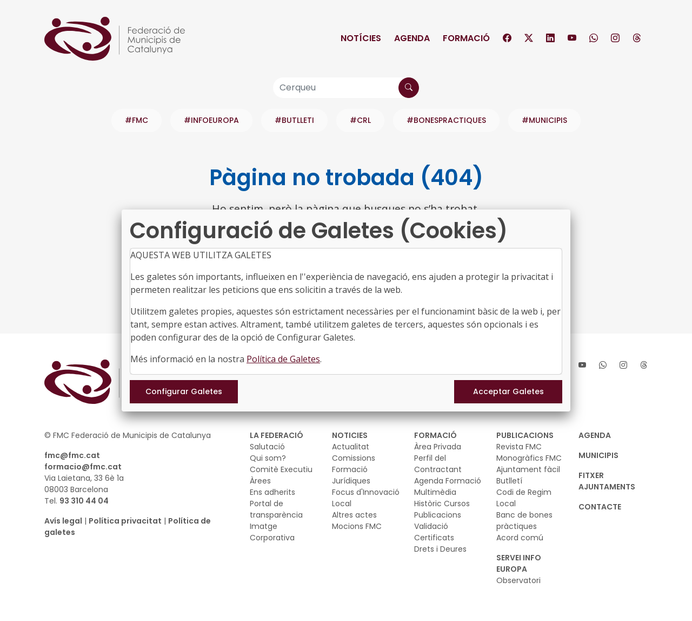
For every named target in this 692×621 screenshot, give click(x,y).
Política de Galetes (283, 359)
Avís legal (63, 520)
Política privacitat (125, 520)
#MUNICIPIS (544, 120)
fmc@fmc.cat (72, 455)
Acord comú (519, 537)
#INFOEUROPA (211, 120)
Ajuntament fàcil (528, 469)
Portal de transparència (276, 509)
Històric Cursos (442, 503)
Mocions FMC (357, 526)
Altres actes (354, 514)
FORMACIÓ (435, 435)
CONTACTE (599, 506)
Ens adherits (272, 492)
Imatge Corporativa (272, 532)
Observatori (518, 580)
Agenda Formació (447, 480)
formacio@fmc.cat (83, 466)
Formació (466, 38)
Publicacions (437, 514)
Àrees (260, 480)
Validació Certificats (434, 532)
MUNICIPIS (598, 455)
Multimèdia (435, 492)
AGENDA (594, 435)
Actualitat (350, 446)
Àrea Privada (437, 446)
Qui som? (268, 458)
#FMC (136, 120)
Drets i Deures (440, 549)
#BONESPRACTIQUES (446, 120)
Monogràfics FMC (529, 458)
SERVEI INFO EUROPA (518, 563)
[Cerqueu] (346, 87)
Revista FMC (519, 446)
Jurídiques (351, 480)
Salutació (267, 446)
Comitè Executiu (281, 469)
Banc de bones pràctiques (524, 520)
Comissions (353, 458)
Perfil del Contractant (438, 464)
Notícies (361, 38)
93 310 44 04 (84, 500)
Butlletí (509, 480)
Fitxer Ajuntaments (606, 481)
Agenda (412, 38)
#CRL (360, 120)
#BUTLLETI (294, 120)
